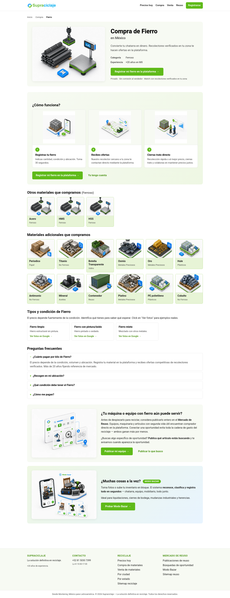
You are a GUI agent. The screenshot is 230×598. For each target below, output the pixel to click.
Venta (170, 5)
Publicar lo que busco (150, 451)
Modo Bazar (169, 569)
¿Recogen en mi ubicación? (48, 375)
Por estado (124, 578)
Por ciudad (124, 574)
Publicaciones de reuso (176, 560)
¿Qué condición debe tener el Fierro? (54, 385)
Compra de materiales (130, 565)
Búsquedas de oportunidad (178, 565)
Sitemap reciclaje (127, 583)
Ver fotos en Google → (41, 336)
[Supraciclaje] (41, 5)
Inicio (29, 17)
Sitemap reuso (171, 574)
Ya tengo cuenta (97, 175)
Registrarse (194, 5)
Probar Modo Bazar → (118, 506)
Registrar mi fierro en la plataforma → (137, 71)
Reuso (179, 5)
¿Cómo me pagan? (43, 394)
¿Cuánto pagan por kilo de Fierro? (52, 356)
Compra (160, 5)
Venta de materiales (129, 569)
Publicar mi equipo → (116, 451)
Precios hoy (146, 5)
